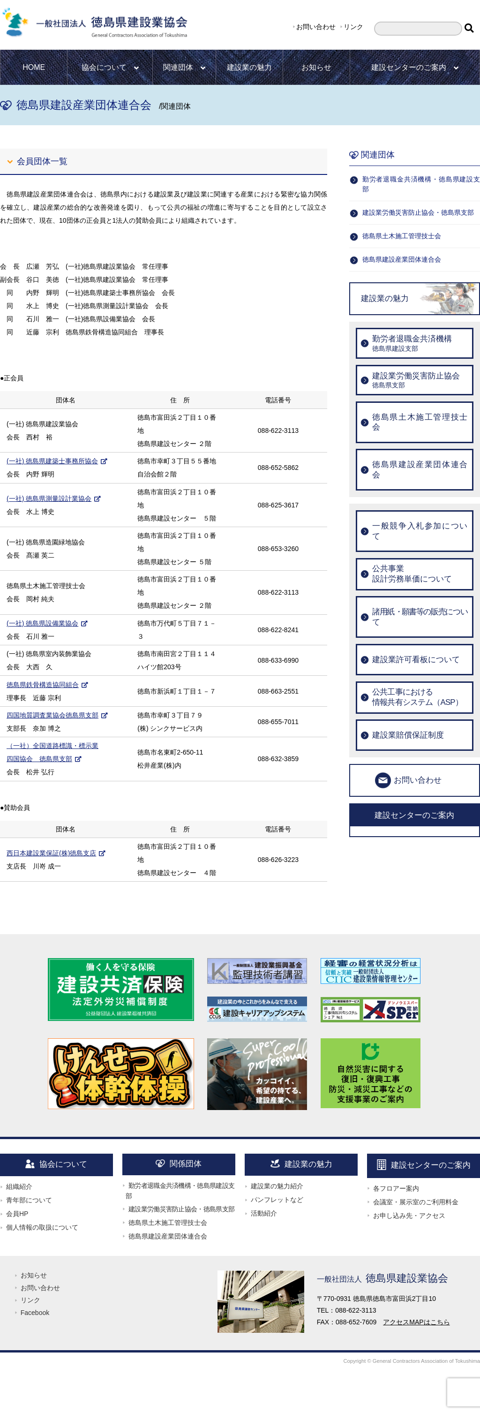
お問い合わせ (316, 26)
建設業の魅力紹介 (277, 1186)
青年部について (29, 1200)
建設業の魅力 (249, 67)
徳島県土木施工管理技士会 (401, 236)
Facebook (35, 1312)
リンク (353, 26)
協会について (110, 67)
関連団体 (184, 67)
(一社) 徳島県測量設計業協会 (49, 498)
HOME (33, 67)
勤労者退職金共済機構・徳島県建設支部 (421, 184)
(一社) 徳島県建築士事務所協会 (52, 461)
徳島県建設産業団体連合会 (401, 259)
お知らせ (316, 67)
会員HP (17, 1213)
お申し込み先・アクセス (409, 1215)
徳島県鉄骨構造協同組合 (43, 684)
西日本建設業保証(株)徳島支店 (51, 853)
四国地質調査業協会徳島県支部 (52, 715)
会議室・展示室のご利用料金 (415, 1202)
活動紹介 (264, 1213)
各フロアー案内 (396, 1188)
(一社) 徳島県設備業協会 (42, 623)
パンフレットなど (277, 1199)
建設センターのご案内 (414, 67)
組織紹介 (19, 1186)
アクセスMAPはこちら (416, 1322)
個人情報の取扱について (42, 1227)
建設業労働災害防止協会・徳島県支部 (418, 212)
